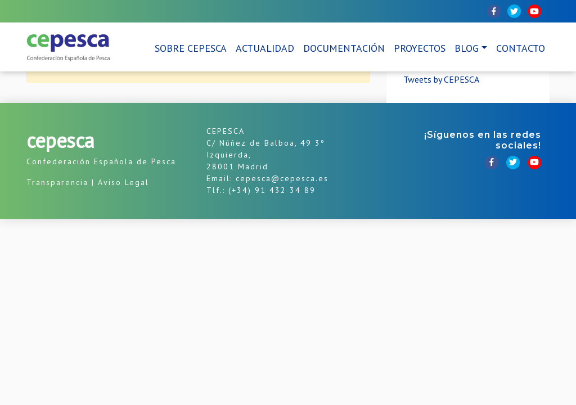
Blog (466, 48)
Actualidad (265, 48)
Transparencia (57, 182)
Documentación (344, 48)
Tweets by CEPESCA (441, 79)
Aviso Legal (123, 182)
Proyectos (420, 48)
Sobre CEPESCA (191, 48)
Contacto (520, 48)
